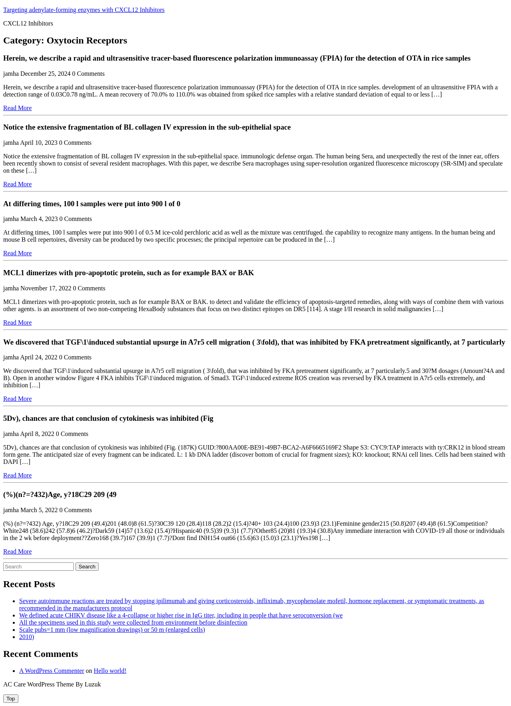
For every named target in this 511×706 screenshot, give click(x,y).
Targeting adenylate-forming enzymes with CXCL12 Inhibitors (83, 9)
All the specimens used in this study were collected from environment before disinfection (133, 622)
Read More (17, 108)
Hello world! (110, 670)
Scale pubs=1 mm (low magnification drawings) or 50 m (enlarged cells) (112, 629)
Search (87, 567)
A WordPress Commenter (51, 670)
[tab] (10, 698)
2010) (26, 636)
